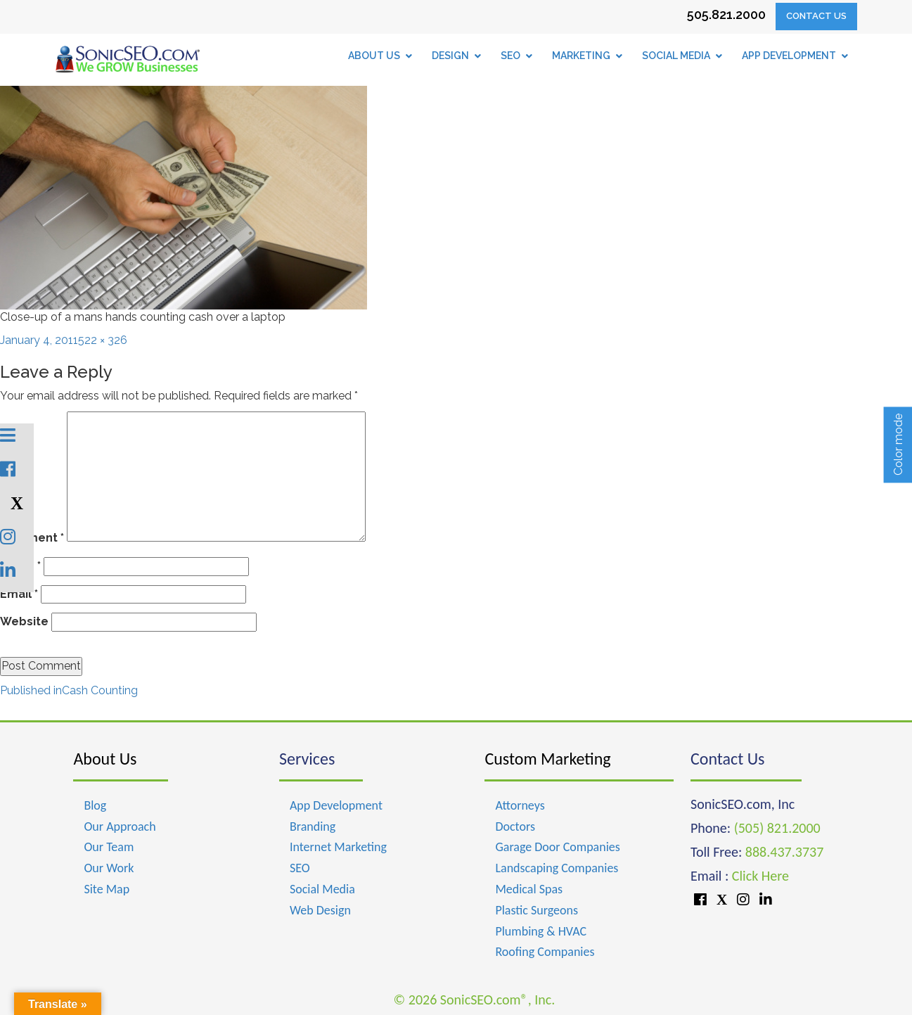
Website (24, 621)
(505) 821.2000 (777, 827)
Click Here (760, 875)
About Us (104, 758)
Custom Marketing (547, 758)
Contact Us (816, 16)
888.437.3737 (784, 851)
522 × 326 (102, 340)
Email (19, 594)
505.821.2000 (726, 14)
